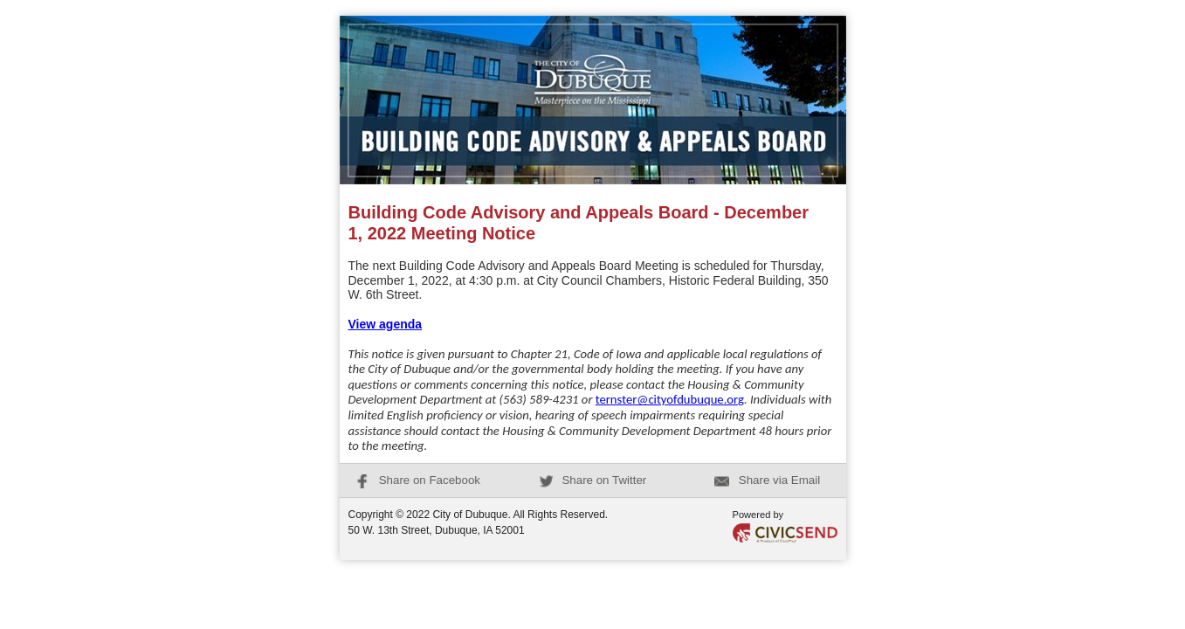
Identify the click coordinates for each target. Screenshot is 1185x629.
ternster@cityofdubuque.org (670, 399)
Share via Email (767, 480)
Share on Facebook (417, 480)
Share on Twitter (593, 480)
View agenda (385, 324)
